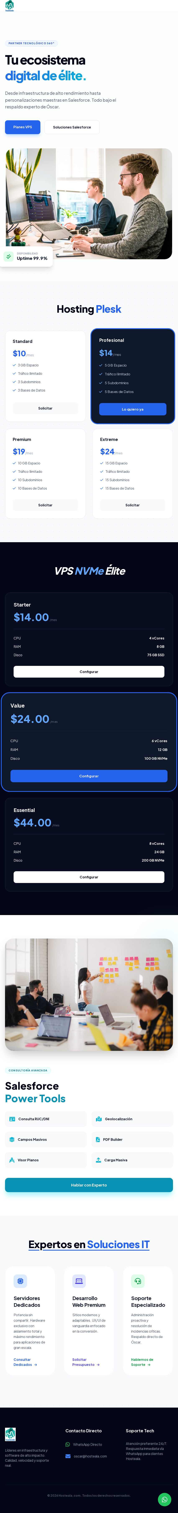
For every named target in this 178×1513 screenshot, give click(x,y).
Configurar (89, 671)
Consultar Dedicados (25, 1362)
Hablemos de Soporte (142, 1362)
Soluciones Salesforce (72, 127)
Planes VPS (22, 127)
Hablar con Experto (89, 1184)
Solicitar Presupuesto (85, 1362)
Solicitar (45, 408)
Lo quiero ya (132, 409)
